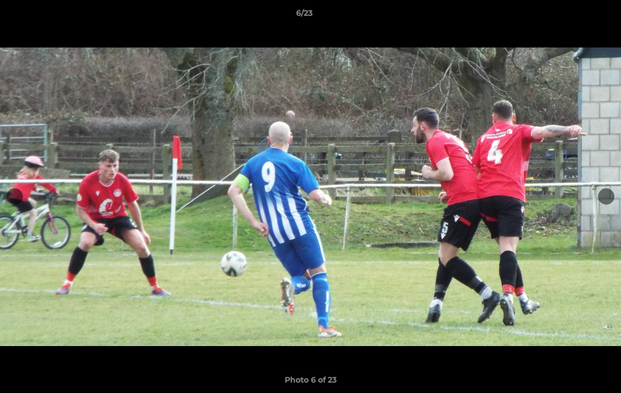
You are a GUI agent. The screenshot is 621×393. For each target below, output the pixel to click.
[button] (575, 16)
